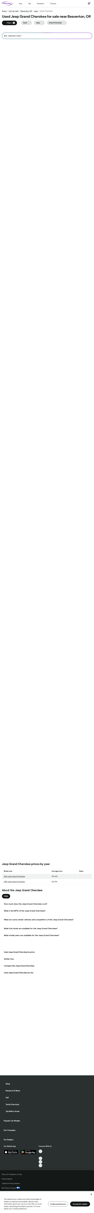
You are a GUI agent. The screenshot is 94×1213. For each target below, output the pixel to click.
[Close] (91, 1194)
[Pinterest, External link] (40, 1165)
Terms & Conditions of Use (12, 1174)
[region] (47, 1202)
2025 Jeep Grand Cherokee (14, 964)
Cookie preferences (58, 1204)
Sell (29, 3)
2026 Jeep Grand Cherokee (14, 959)
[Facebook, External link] (40, 1155)
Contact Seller (11, 668)
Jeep (36, 11)
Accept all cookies (80, 1204)
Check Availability (12, 97)
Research (40, 3)
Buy (20, 3)
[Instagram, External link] (40, 1162)
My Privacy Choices (11, 1188)
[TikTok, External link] (40, 1151)
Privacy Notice (7, 1179)
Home (4, 11)
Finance (53, 3)
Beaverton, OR (26, 11)
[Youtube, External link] (40, 1158)
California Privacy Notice (11, 1183)
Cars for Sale (13, 11)
